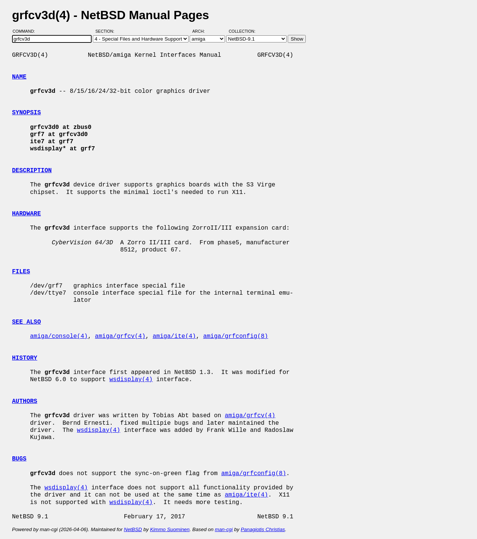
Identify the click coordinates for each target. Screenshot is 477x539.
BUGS (19, 459)
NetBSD (133, 529)
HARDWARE (26, 214)
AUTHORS (24, 401)
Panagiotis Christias (263, 529)
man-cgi (223, 529)
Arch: (201, 31)
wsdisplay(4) (130, 379)
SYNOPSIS (26, 113)
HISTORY (24, 358)
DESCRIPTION (32, 171)
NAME (19, 77)
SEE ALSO (26, 322)
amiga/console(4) (59, 336)
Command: (26, 31)
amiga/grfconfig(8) (235, 336)
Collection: (242, 31)
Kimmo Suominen (169, 529)
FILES (21, 272)
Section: (106, 31)
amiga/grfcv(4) (120, 336)
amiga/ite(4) (174, 336)
